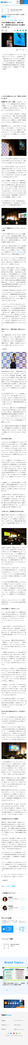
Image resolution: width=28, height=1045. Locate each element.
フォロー (23, 899)
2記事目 (8, 16)
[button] (22, 922)
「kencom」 (19, 252)
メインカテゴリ (16, 5)
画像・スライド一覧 (20, 49)
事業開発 (13, 886)
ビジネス (8, 886)
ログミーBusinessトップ (6, 5)
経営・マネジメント (24, 5)
